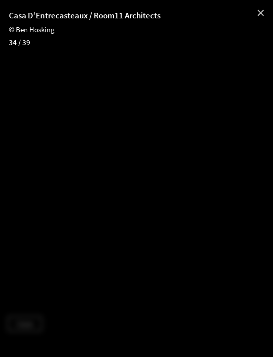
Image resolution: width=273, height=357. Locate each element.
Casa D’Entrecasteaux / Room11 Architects (85, 15)
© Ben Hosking (32, 29)
